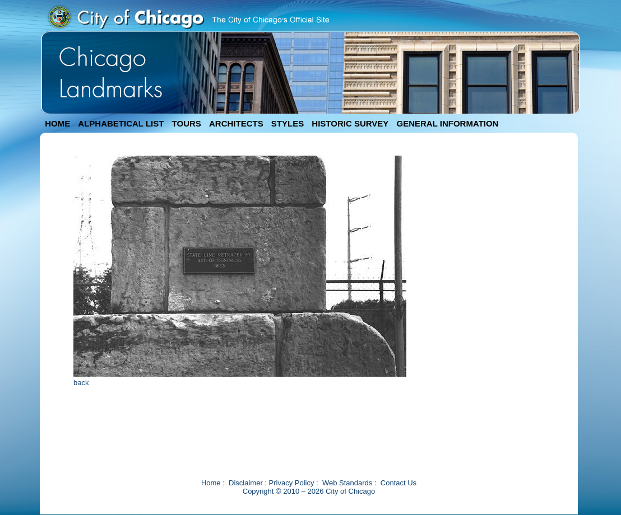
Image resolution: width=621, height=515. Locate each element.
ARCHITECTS (236, 123)
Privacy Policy (291, 483)
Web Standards (347, 483)
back (81, 382)
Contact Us (398, 483)
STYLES (287, 123)
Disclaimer (246, 483)
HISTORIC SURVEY (350, 123)
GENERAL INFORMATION (448, 123)
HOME (57, 123)
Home (211, 483)
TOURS (186, 123)
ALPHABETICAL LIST (121, 123)
